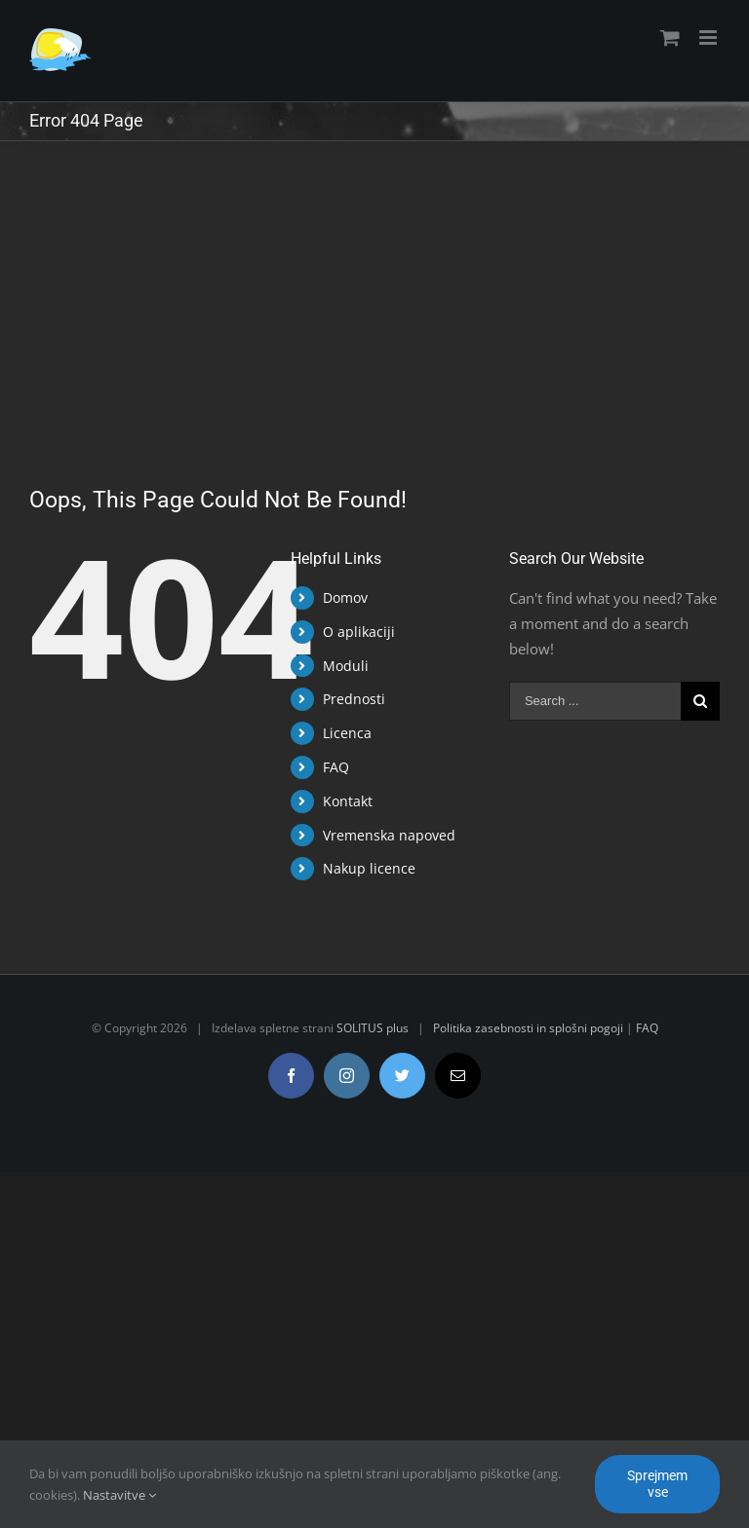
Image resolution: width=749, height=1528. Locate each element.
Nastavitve (119, 1495)
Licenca (347, 733)
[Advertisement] (374, 287)
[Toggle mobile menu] (709, 37)
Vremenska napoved (389, 835)
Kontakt (348, 801)
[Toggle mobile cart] (670, 37)
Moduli (346, 665)
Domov (345, 597)
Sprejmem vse (657, 1484)
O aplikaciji (359, 631)
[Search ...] (595, 701)
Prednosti (354, 698)
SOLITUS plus (372, 1028)
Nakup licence (369, 868)
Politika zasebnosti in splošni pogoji (528, 1028)
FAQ (336, 767)
